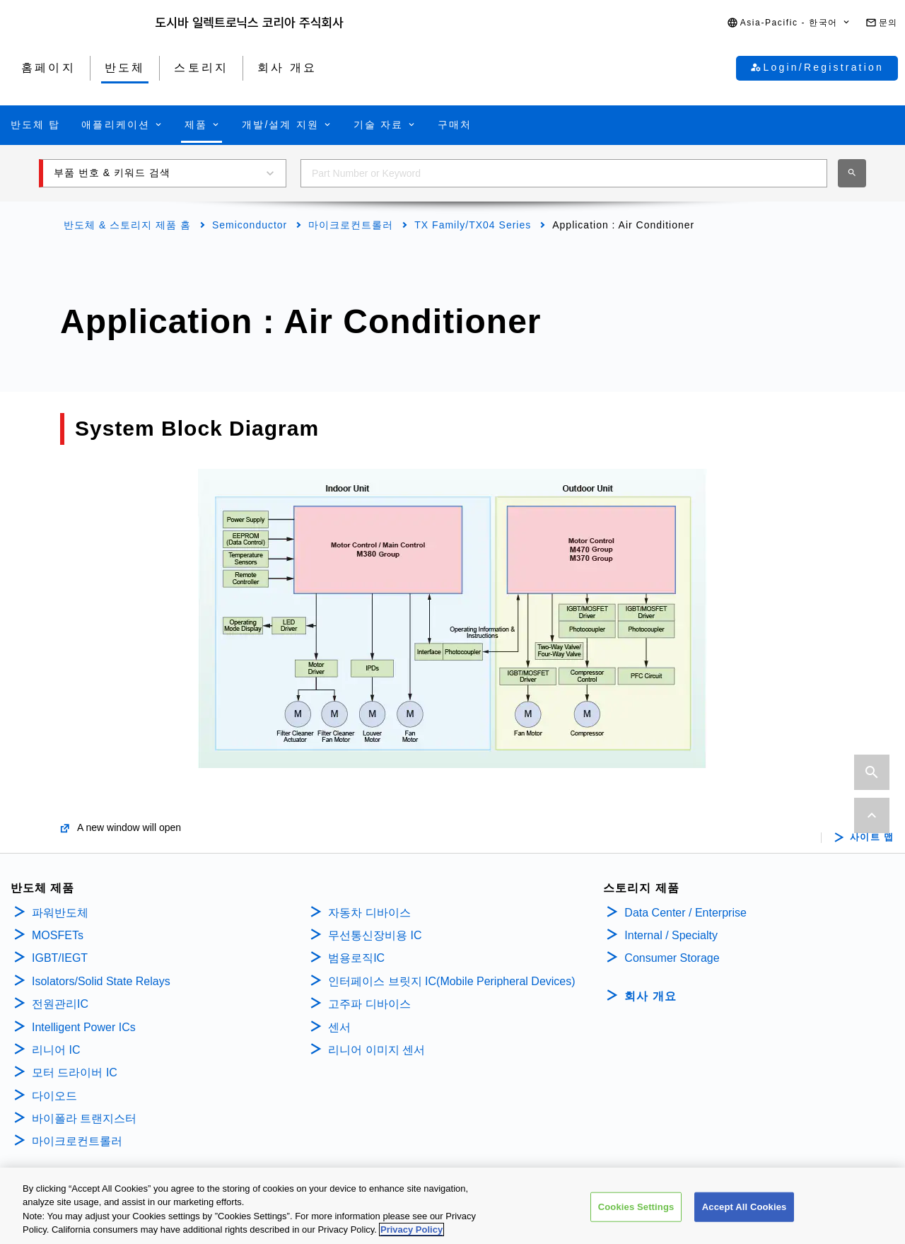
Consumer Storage (671, 958)
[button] (789, 23)
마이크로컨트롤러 (350, 225)
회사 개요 (650, 996)
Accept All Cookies (744, 1213)
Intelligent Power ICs (84, 1027)
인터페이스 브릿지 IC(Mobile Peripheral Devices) (451, 981)
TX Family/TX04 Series (472, 225)
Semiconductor (249, 225)
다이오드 (54, 1096)
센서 (339, 1027)
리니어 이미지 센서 (376, 1050)
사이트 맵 (872, 837)
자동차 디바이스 (369, 913)
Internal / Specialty (671, 935)
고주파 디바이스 (371, 1004)
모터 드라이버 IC (74, 1072)
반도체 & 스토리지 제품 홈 (127, 225)
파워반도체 (60, 913)
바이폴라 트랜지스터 (84, 1118)
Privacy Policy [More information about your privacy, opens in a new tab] (411, 1236)
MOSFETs (57, 935)
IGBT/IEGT (60, 958)
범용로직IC (356, 958)
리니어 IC (56, 1050)
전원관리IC (60, 1004)
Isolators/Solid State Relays (101, 981)
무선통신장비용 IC (376, 935)
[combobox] (563, 173)
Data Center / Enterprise (685, 913)
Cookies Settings (636, 1213)
